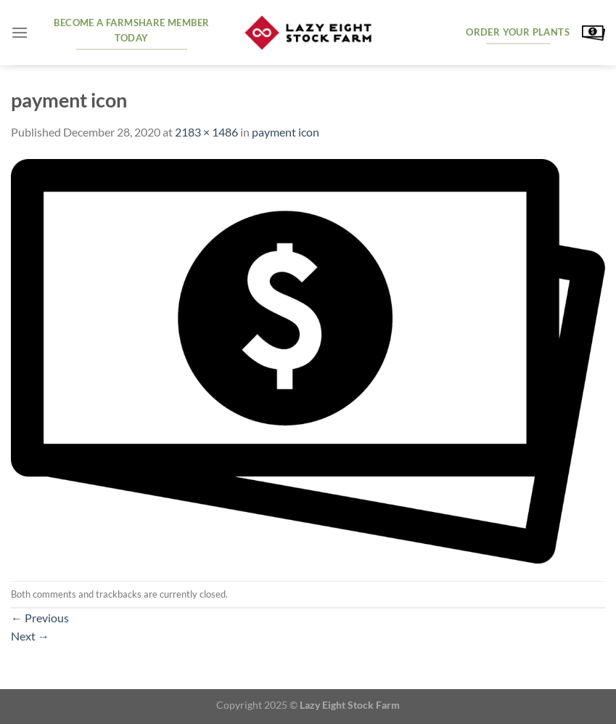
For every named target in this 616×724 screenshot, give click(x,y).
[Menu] (19, 32)
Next (30, 636)
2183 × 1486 (206, 132)
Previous (40, 618)
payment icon (285, 132)
